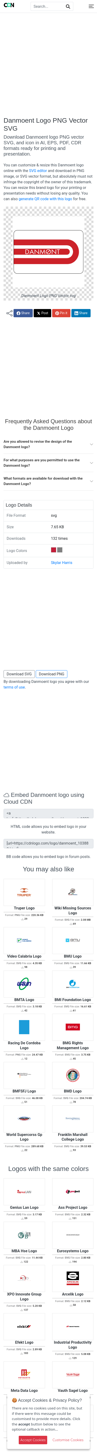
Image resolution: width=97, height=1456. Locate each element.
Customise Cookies (67, 1440)
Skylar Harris (61, 562)
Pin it (61, 313)
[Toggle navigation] (91, 6)
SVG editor (38, 170)
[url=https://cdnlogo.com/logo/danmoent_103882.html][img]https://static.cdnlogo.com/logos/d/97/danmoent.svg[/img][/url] (48, 843)
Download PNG (52, 674)
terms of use (14, 687)
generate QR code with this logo (45, 199)
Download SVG (19, 674)
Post (42, 313)
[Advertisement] (48, 65)
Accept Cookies (33, 1440)
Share (23, 313)
